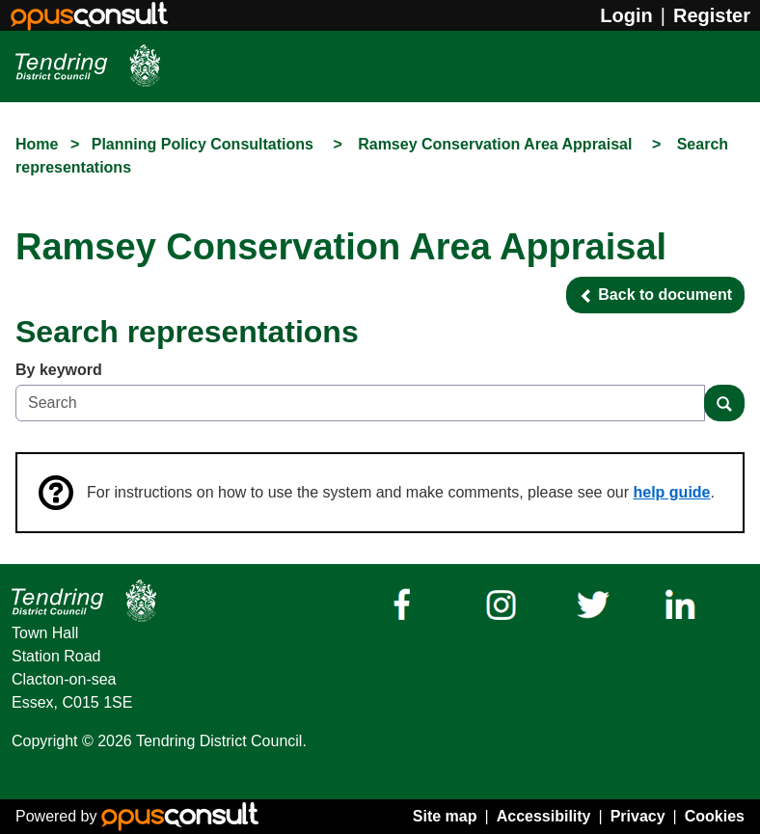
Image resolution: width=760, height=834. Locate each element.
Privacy (638, 816)
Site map (445, 816)
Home (36, 144)
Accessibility (544, 816)
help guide (672, 492)
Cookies (715, 816)
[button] (655, 295)
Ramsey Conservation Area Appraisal (497, 144)
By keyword (58, 370)
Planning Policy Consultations (205, 144)
